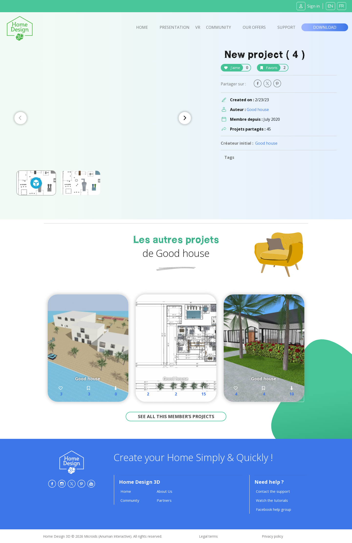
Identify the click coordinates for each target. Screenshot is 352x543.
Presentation (174, 27)
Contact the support (273, 491)
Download (324, 27)
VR (197, 27)
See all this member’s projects (176, 416)
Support (286, 27)
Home (142, 27)
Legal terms (208, 536)
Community (218, 27)
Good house (258, 109)
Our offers (254, 27)
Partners (164, 500)
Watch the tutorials (272, 500)
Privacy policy (272, 536)
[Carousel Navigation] (102, 118)
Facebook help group (273, 509)
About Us (164, 491)
